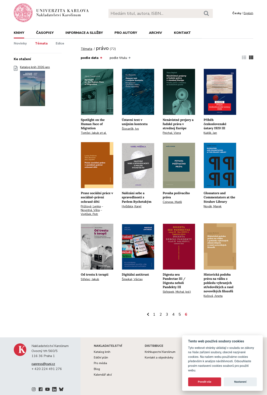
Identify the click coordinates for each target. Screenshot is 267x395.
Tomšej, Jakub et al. (94, 133)
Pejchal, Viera (172, 133)
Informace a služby (84, 32)
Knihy (19, 32)
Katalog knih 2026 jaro (35, 87)
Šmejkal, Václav (132, 279)
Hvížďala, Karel (131, 206)
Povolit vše (204, 381)
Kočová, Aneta (213, 296)
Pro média (100, 363)
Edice (60, 43)
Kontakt (182, 32)
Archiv (155, 32)
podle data (91, 58)
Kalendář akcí (103, 375)
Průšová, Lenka (91, 206)
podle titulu (120, 58)
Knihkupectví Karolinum (160, 352)
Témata (41, 43)
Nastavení (240, 381)
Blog (97, 369)
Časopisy (45, 32)
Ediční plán (101, 358)
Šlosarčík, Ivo (130, 129)
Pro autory (126, 32)
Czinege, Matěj (172, 202)
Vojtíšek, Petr (89, 214)
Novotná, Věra (90, 210)
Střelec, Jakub (90, 279)
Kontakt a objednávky (159, 358)
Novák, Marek (213, 206)
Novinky (20, 43)
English (248, 13)
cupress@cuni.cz (43, 364)
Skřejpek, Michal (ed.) (177, 292)
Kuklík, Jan (210, 133)
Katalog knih (102, 352)
